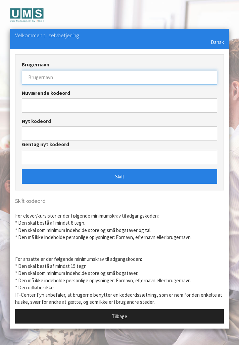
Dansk (217, 42)
